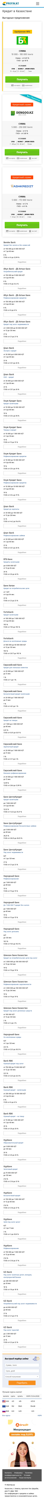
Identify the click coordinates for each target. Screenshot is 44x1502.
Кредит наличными (11, 404)
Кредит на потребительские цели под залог (20, 958)
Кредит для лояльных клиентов (16, 668)
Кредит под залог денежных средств (18, 1011)
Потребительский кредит (13, 272)
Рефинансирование (11, 879)
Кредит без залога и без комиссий (17, 245)
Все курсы (6, 1416)
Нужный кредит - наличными (15, 1090)
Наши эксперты (25, 1478)
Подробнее (22, 262)
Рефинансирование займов (14, 536)
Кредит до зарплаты (11, 509)
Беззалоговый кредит (12, 1196)
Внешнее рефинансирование (15, 773)
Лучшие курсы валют (12, 1392)
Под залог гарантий (11, 1330)
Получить (22, 79)
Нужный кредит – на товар (14, 1116)
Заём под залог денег (12, 1222)
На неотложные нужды (12, 1037)
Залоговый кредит (11, 1169)
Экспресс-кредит (10, 351)
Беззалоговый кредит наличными (17, 694)
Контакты (8, 1473)
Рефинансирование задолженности (17, 984)
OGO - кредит (9, 377)
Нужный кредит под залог (14, 1064)
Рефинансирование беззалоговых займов (20, 826)
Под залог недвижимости (13, 852)
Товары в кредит (10, 430)
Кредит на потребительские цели (16, 588)
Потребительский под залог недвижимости (20, 1304)
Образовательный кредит (13, 1143)
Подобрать (22, 1383)
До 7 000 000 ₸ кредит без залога (16, 905)
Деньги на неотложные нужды (15, 641)
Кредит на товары (10, 720)
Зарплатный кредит (11, 747)
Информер (18, 1473)
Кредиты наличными (11, 562)
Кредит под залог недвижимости (16, 324)
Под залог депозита (11, 932)
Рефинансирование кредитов (15, 298)
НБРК (40, 1416)
